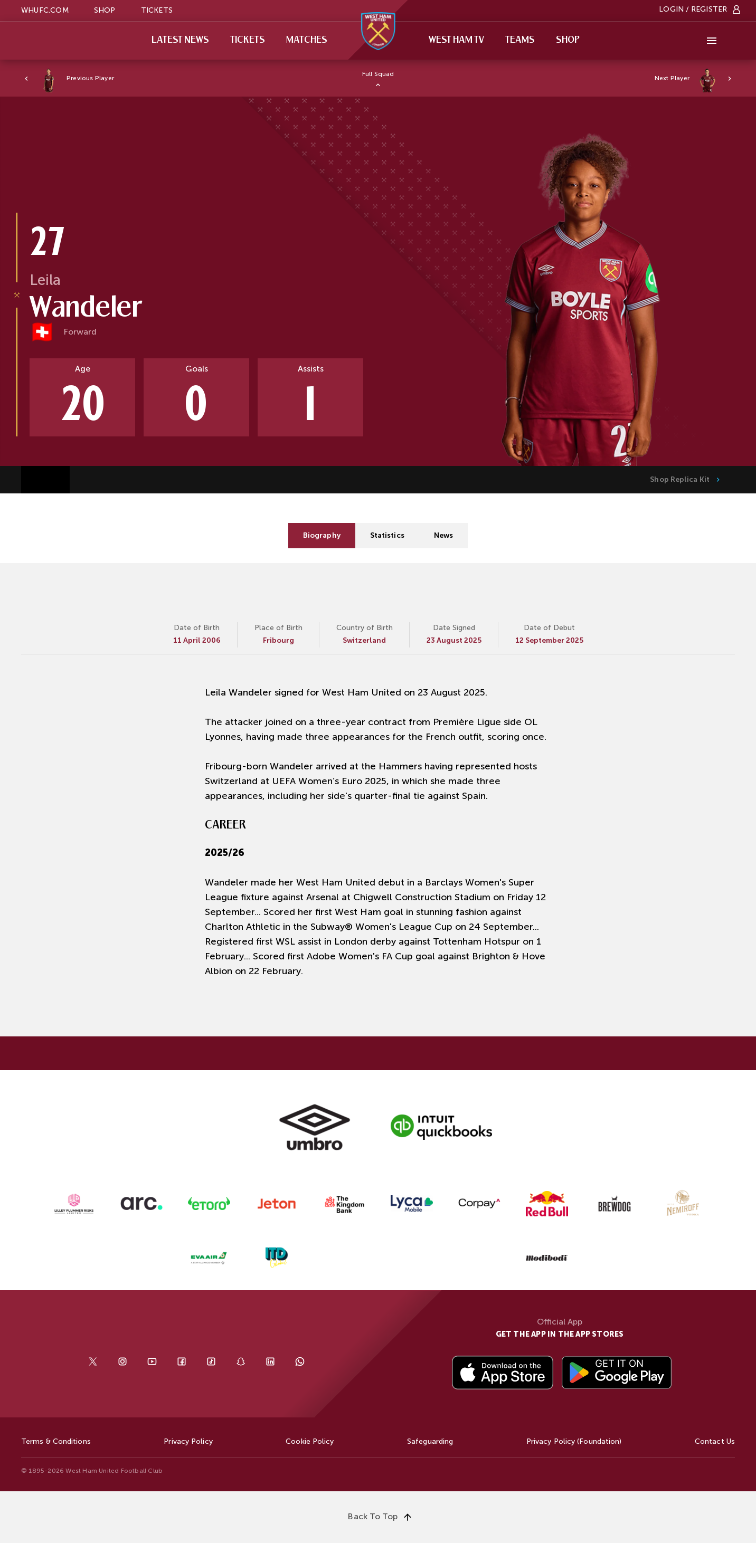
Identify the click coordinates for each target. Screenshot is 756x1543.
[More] (711, 40)
